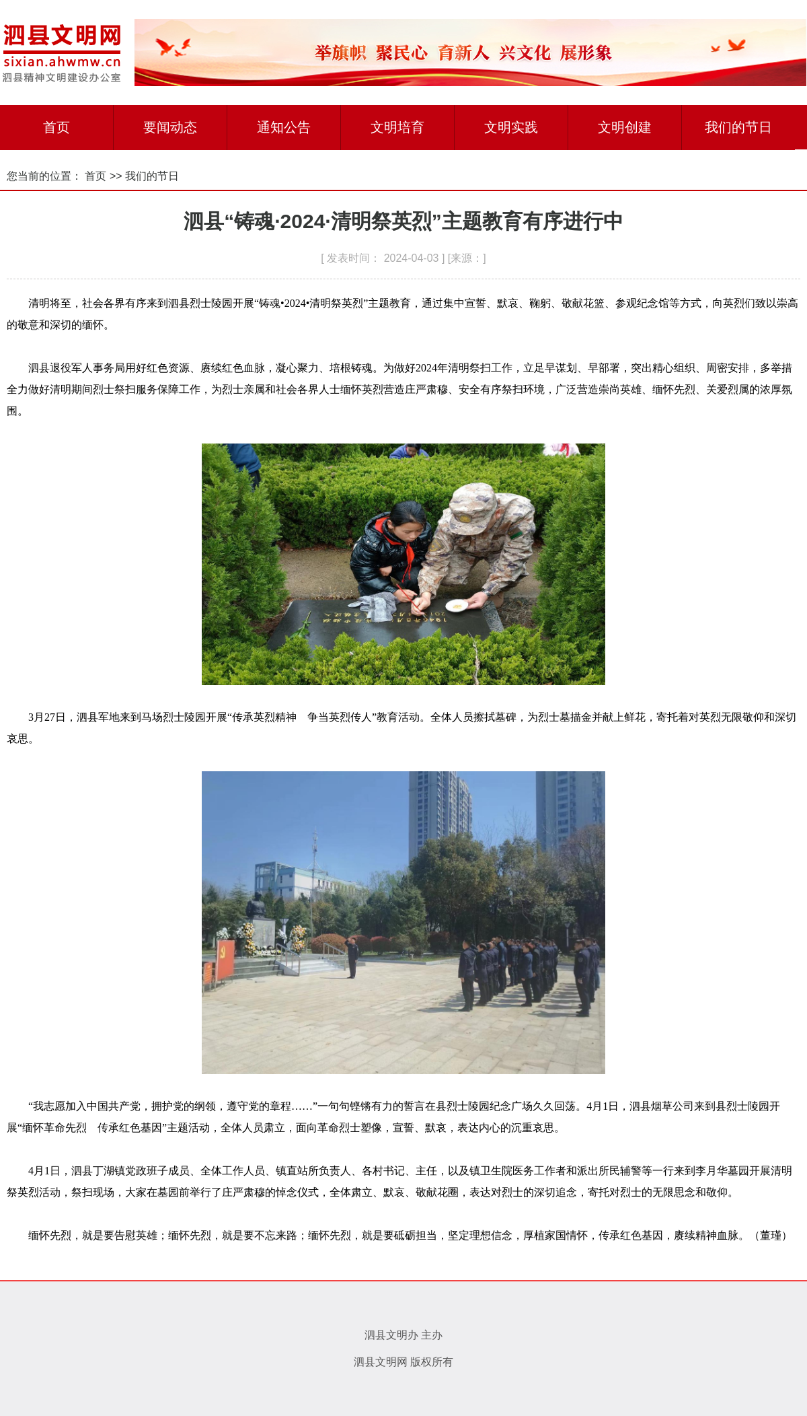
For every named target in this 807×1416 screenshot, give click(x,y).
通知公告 (284, 127)
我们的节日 (738, 127)
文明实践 (511, 127)
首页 (56, 127)
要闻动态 (170, 127)
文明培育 (397, 127)
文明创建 (625, 127)
